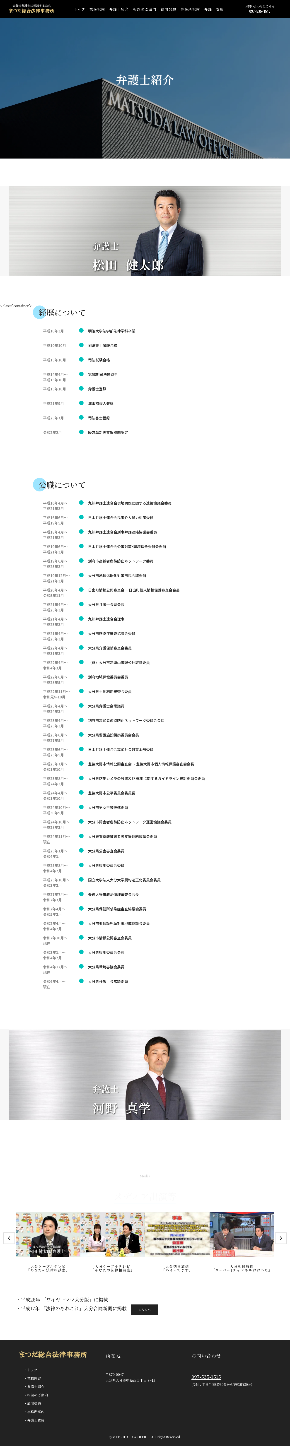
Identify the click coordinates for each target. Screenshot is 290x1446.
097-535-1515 (206, 1376)
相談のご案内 (145, 9)
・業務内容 (32, 1378)
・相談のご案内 (36, 1395)
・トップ (30, 1369)
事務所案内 (190, 9)
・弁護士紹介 (34, 1386)
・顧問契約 (32, 1403)
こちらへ (144, 1309)
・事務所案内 (34, 1411)
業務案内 (97, 9)
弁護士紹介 (119, 9)
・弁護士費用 (34, 1420)
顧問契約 (168, 9)
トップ (79, 9)
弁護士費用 (214, 9)
